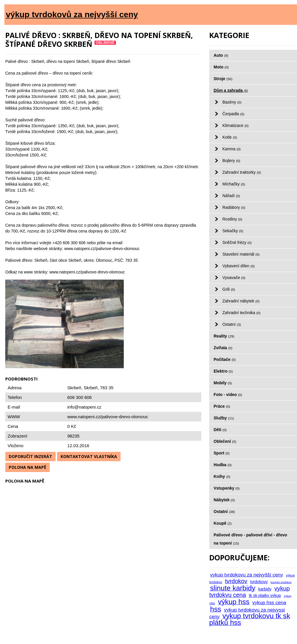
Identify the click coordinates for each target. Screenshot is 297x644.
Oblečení (225, 441)
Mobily (223, 382)
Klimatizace (235, 125)
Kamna (231, 149)
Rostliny (232, 219)
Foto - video (228, 394)
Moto (221, 67)
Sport (222, 453)
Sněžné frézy (237, 242)
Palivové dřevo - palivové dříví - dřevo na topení (250, 539)
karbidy (265, 589)
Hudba (223, 464)
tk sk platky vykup (265, 595)
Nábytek (224, 499)
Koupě (223, 523)
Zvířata (223, 347)
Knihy (222, 476)
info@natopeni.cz (84, 406)
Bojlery (231, 160)
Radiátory (233, 207)
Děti (220, 429)
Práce (222, 406)
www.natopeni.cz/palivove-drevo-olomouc (107, 416)
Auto (221, 55)
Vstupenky (227, 488)
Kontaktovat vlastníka (89, 456)
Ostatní (231, 324)
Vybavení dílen (238, 266)
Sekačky (232, 230)
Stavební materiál (241, 254)
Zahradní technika (241, 312)
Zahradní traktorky (241, 172)
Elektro (223, 371)
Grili (228, 289)
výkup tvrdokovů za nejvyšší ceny (72, 14)
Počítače (225, 359)
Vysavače (233, 277)
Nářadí (231, 195)
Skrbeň (91, 387)
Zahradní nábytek (241, 301)
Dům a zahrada (231, 90)
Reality (224, 336)
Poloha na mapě (27, 467)
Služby (224, 418)
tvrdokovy (259, 581)
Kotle (229, 137)
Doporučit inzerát (30, 456)
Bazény (231, 102)
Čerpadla (233, 113)
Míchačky (233, 184)
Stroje (223, 78)
